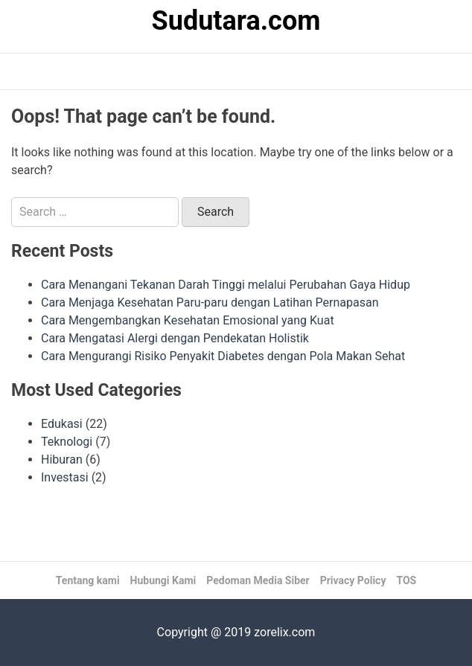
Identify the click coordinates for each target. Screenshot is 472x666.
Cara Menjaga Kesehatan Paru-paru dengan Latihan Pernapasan (210, 302)
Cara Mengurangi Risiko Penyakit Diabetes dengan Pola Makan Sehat (223, 356)
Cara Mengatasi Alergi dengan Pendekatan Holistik (175, 338)
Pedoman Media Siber (258, 580)
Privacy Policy (353, 580)
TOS (406, 580)
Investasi (65, 477)
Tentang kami (88, 580)
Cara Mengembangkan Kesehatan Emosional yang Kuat (187, 320)
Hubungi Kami (163, 580)
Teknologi (66, 442)
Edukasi (62, 424)
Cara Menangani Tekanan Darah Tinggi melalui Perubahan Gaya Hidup (225, 285)
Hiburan (62, 459)
